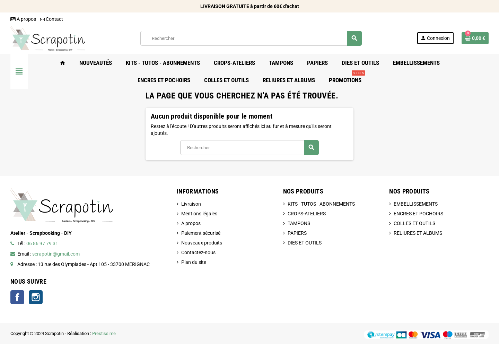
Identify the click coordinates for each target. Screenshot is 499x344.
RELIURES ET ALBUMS (418, 233)
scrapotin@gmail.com (56, 254)
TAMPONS (299, 223)
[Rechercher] (250, 38)
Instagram (36, 297)
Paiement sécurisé (200, 233)
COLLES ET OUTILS (414, 223)
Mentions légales (199, 213)
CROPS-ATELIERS (307, 213)
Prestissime (104, 333)
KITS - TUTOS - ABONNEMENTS (321, 204)
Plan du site (193, 262)
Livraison (191, 204)
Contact (51, 19)
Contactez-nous (198, 252)
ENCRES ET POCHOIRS (418, 213)
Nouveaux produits (201, 243)
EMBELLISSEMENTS (416, 204)
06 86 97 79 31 (42, 243)
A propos (23, 19)
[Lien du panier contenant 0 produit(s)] (475, 38)
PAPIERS (297, 233)
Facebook (17, 297)
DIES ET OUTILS (305, 243)
